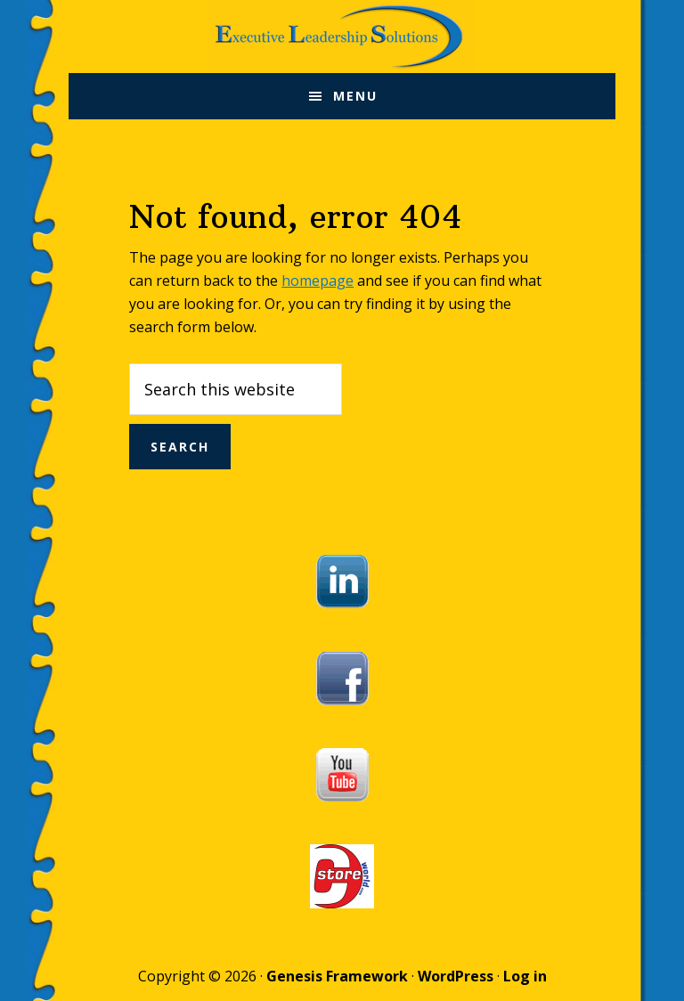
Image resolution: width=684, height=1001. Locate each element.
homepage (317, 280)
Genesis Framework (337, 976)
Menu (355, 95)
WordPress (455, 976)
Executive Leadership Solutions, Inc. (342, 36)
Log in (525, 976)
